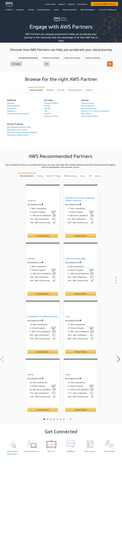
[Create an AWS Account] (104, 4)
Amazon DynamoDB (89, 108)
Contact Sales (50, 4)
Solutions (20, 9)
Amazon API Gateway (89, 116)
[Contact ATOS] (80, 352)
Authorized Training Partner (17, 135)
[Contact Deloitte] (43, 410)
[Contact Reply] (80, 410)
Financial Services (13, 106)
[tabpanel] (61, 118)
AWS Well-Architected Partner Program (22, 132)
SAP (45, 111)
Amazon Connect (87, 103)
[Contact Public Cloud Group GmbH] (80, 294)
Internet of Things (51, 116)
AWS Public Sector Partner (17, 130)
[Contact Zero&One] (43, 236)
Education (11, 103)
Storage (47, 108)
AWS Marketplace (87, 9)
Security (47, 114)
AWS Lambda (86, 114)
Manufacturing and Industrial (18, 114)
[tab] (36, 90)
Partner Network (69, 9)
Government (12, 108)
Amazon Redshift (87, 106)
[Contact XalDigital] (43, 294)
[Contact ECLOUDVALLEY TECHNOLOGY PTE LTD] (43, 352)
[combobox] (33, 63)
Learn (56, 9)
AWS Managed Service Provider (19, 127)
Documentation (43, 9)
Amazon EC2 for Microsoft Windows (95, 111)
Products (9, 9)
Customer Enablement (108, 9)
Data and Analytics (51, 103)
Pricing (31, 9)
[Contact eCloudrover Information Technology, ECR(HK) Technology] (80, 236)
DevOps (47, 106)
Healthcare (11, 111)
